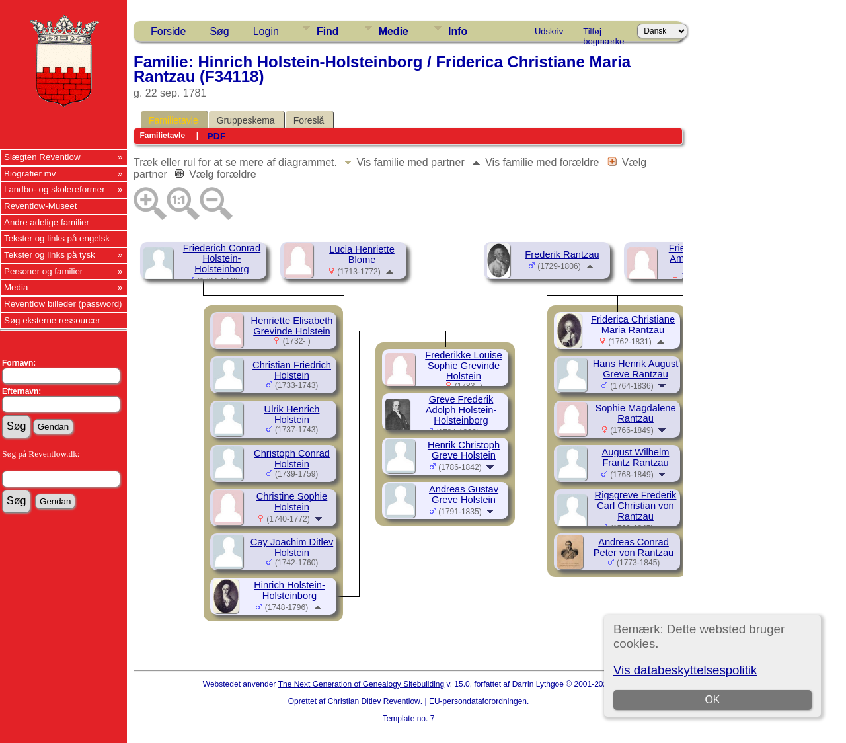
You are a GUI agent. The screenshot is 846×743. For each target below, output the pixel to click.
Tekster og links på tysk (49, 255)
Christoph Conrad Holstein (292, 458)
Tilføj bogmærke (603, 33)
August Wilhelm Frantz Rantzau (636, 457)
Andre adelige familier (46, 222)
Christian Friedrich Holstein (291, 370)
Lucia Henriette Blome (362, 254)
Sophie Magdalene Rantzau (635, 413)
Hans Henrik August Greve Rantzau (636, 368)
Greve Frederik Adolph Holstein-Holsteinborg (461, 410)
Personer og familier (43, 271)
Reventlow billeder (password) (63, 304)
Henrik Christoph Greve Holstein (464, 450)
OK (712, 699)
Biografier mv (30, 173)
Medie (393, 31)
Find (328, 31)
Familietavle (173, 120)
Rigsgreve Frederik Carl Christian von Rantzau (636, 506)
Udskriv (549, 31)
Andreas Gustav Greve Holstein (463, 494)
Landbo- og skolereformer (54, 189)
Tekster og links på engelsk (57, 238)
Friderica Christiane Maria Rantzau (633, 324)
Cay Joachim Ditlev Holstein (291, 547)
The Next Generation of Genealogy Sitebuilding (361, 684)
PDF (216, 136)
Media (16, 287)
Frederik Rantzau (562, 254)
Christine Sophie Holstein (292, 501)
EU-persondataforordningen (478, 701)
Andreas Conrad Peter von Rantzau (633, 547)
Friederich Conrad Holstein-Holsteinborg (221, 258)
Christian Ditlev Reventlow (374, 701)
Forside (168, 31)
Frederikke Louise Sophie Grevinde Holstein (463, 365)
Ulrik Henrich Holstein (292, 414)
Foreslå (309, 120)
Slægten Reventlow (42, 157)
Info (457, 31)
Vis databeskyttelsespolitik (685, 670)
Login (266, 31)
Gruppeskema (246, 120)
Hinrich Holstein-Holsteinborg (289, 590)
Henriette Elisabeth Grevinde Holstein (292, 325)
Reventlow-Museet (40, 206)
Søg (219, 31)
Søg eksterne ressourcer (52, 320)
